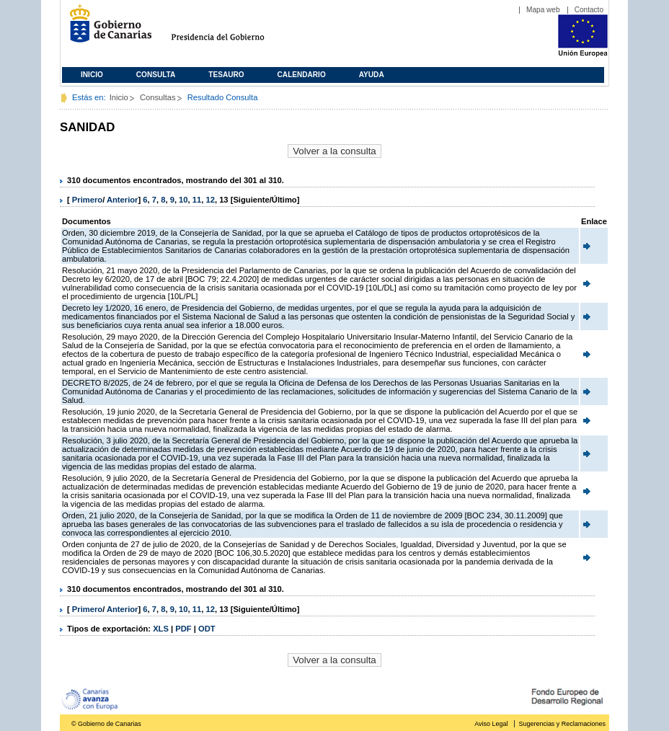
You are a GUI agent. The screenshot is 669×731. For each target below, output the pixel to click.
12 (209, 199)
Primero (87, 199)
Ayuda (371, 75)
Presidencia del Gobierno (231, 29)
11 (196, 199)
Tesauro (226, 75)
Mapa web (543, 10)
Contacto (589, 10)
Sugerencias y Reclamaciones (562, 723)
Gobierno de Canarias (106, 29)
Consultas (158, 97)
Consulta (156, 75)
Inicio (92, 75)
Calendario (302, 75)
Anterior (122, 199)
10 (183, 199)
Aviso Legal (491, 723)
